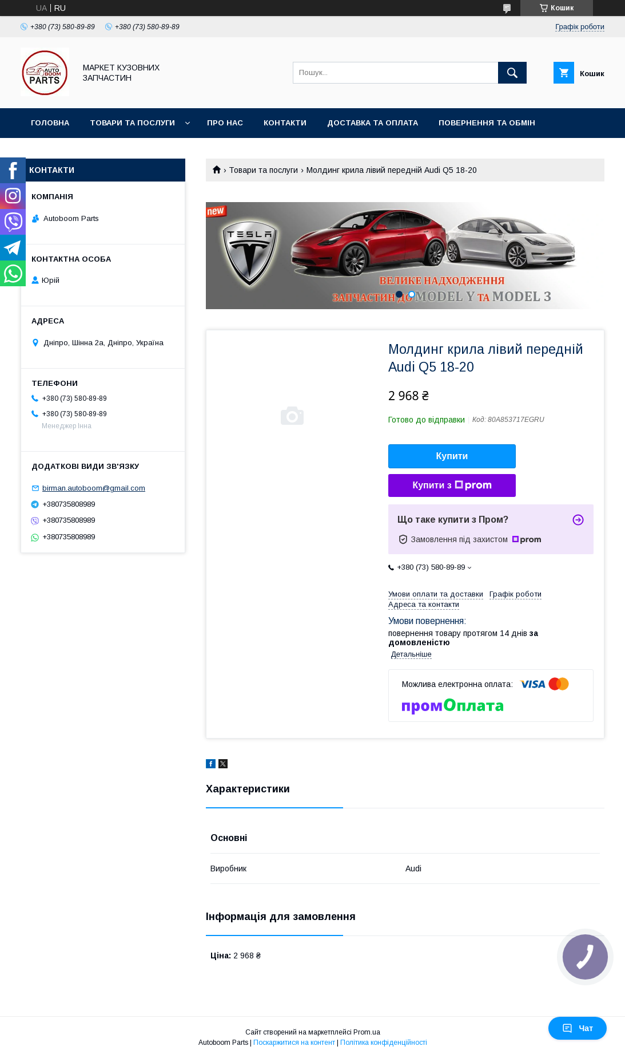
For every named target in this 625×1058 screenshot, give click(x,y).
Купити (452, 456)
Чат (577, 1028)
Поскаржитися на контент (294, 1043)
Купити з (451, 485)
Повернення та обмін (487, 123)
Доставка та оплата (372, 123)
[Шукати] (512, 73)
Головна (50, 123)
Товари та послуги (132, 123)
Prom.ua (366, 1032)
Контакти (285, 123)
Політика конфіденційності (383, 1043)
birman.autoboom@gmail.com (93, 488)
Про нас (225, 123)
